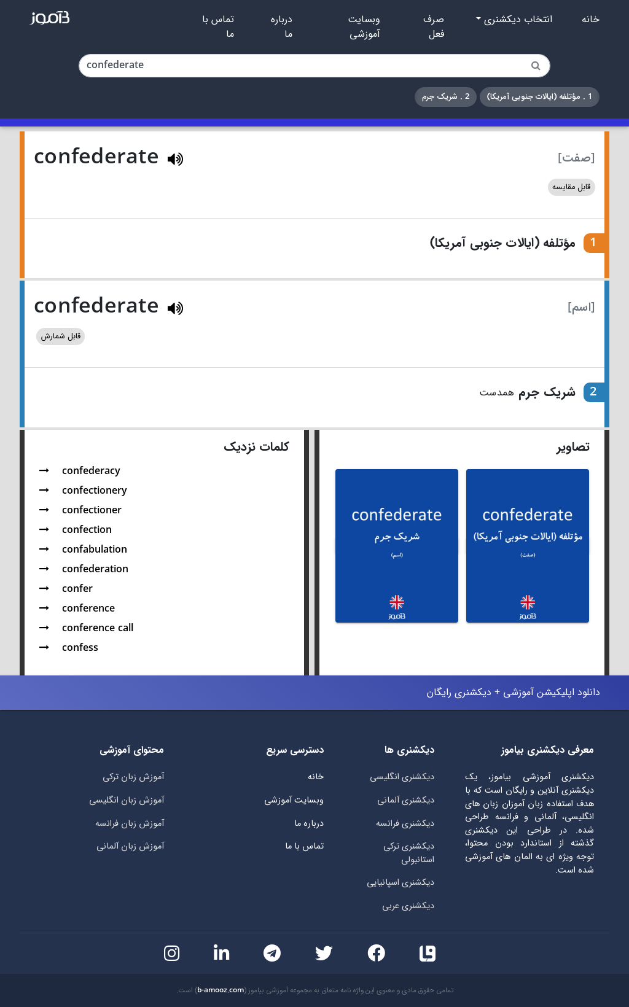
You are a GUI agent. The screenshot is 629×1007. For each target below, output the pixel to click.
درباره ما (281, 27)
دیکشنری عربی (408, 906)
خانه (591, 19)
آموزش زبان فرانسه (129, 824)
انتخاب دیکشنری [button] (516, 19)
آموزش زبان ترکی (133, 777)
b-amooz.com (220, 990)
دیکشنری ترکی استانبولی (408, 853)
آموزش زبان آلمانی (130, 846)
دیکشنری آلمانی (405, 800)
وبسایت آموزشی (364, 27)
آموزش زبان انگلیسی (126, 800)
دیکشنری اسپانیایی (400, 883)
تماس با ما (218, 27)
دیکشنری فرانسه (405, 824)
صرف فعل (433, 27)
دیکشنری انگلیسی (402, 777)
